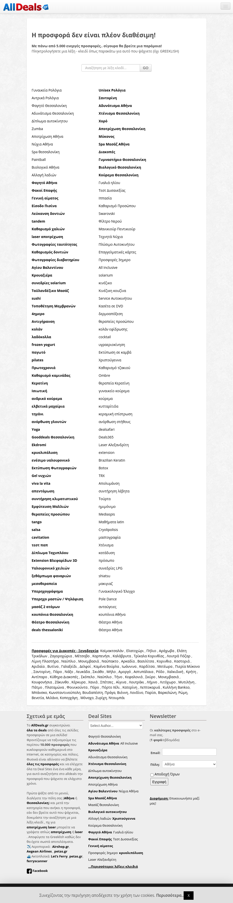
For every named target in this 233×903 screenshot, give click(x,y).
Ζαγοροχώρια (61, 656)
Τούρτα (105, 498)
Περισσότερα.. (170, 895)
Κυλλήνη (170, 687)
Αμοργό (124, 671)
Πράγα (110, 692)
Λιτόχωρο (168, 682)
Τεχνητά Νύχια (111, 236)
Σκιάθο (98, 671)
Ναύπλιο (68, 661)
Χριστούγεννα (110, 360)
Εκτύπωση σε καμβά (115, 352)
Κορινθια (164, 661)
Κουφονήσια (42, 682)
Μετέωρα (164, 666)
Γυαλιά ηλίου (109, 182)
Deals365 (106, 437)
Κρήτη (191, 671)
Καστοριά (182, 661)
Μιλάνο (52, 697)
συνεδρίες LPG (111, 568)
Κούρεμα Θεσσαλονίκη (105, 825)
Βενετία (38, 697)
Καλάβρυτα (122, 656)
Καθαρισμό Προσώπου (117, 205)
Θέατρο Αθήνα (110, 622)
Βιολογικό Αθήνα (45, 167)
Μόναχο (87, 697)
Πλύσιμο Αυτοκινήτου (117, 244)
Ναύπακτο (109, 661)
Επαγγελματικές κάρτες (117, 252)
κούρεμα (106, 398)
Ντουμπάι (117, 697)
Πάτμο (37, 687)
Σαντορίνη (41, 671)
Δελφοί (85, 666)
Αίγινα (121, 682)
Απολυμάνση (109, 483)
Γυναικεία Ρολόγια (47, 90)
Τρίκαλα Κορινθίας (149, 656)
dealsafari (107, 429)
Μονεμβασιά (88, 661)
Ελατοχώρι (135, 650)
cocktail (105, 336)
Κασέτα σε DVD (111, 306)
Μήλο (111, 671)
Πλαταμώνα (54, 687)
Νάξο (69, 671)
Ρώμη (183, 692)
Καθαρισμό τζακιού (114, 367)
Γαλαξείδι (69, 666)
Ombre (104, 375)
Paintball (39, 159)
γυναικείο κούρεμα (114, 390)
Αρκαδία (128, 661)
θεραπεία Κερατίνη (114, 383)
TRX (102, 475)
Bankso (184, 687)
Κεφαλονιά (134, 676)
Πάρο (57, 671)
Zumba (37, 128)
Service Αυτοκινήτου (115, 298)
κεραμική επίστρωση (116, 414)
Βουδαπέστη (92, 692)
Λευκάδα (83, 671)
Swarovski (107, 213)
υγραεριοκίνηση (112, 344)
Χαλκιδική (175, 671)
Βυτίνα (53, 666)
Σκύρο (150, 676)
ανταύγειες (108, 606)
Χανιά (93, 682)
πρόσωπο (106, 560)
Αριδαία (38, 666)
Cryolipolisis (108, 529)
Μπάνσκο (39, 692)
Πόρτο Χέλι (111, 687)
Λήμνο (152, 682)
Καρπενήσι (101, 656)
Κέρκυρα (78, 682)
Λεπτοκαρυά (150, 687)
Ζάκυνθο (62, 682)
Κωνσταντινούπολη (65, 692)
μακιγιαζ (106, 583)
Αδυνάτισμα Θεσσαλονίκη (53, 113)
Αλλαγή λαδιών (44, 175)
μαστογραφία (110, 537)
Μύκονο (193, 666)
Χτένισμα (106, 545)
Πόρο (94, 687)
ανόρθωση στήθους (115, 421)
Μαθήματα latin (111, 522)
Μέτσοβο (82, 656)
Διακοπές (70, 676)
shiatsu (104, 575)
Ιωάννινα (129, 666)
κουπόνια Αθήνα (112, 614)
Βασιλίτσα (145, 661)
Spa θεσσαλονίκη (46, 151)
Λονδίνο (136, 692)
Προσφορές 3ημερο (115, 259)
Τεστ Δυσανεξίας (112, 190)
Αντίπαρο (39, 676)
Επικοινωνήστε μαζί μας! (175, 801)
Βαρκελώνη (167, 692)
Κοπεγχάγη (69, 697)
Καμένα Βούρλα (106, 666)
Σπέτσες (106, 682)
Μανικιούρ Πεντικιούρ (117, 229)
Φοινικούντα (77, 687)
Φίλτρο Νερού (110, 221)
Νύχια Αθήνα (42, 144)
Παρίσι (150, 692)
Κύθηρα (56, 676)
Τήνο (118, 676)
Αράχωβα (166, 650)
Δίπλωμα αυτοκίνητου (50, 121)
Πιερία (180, 666)
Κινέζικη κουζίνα (112, 290)
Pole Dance (108, 599)
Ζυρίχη (101, 697)
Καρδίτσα (147, 666)
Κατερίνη (129, 687)
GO (145, 68)
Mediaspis (107, 514)
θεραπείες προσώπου (116, 321)
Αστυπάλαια (143, 671)
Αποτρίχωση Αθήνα (47, 136)
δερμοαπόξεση (111, 313)
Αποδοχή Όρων (167, 774)
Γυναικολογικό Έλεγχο (117, 591)
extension (107, 452)
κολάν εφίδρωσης (113, 329)
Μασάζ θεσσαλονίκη (103, 805)
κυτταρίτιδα (108, 406)
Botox (103, 468)
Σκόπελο (88, 676)
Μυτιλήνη (186, 682)
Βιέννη (122, 692)
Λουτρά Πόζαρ (178, 656)
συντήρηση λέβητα (114, 491)
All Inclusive (108, 267)
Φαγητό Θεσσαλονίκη (49, 105)
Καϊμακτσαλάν (112, 650)
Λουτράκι (136, 682)
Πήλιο (151, 650)
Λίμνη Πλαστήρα (45, 661)
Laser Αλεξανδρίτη (114, 444)
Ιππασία (105, 198)
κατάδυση (107, 552)
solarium (106, 275)
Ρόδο (160, 671)
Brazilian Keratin (112, 460)
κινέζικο (105, 283)
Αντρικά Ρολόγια (45, 97)
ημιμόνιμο (107, 506)
